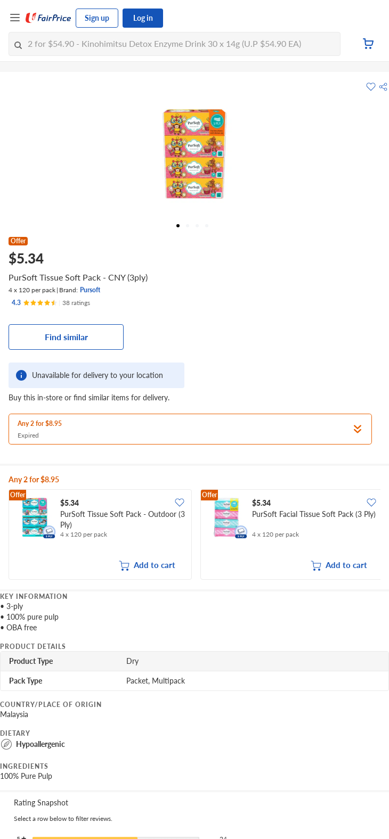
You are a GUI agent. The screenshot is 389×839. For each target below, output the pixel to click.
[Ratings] (51, 303)
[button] (383, 87)
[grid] (194, 535)
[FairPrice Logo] (48, 18)
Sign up (97, 17)
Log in (143, 17)
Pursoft (90, 290)
